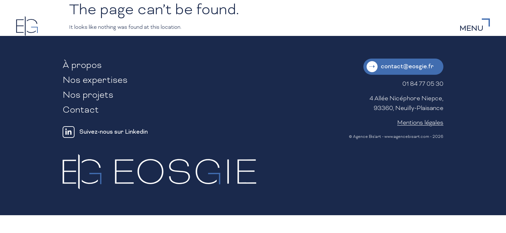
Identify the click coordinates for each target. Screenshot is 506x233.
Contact (81, 110)
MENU (471, 29)
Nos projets (88, 95)
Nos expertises (95, 80)
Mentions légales (420, 123)
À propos (82, 66)
